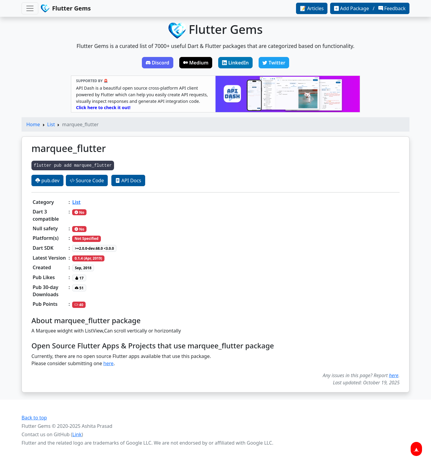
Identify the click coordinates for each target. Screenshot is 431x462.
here (108, 363)
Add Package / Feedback (370, 8)
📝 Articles (312, 8)
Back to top (34, 417)
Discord (157, 62)
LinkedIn (235, 62)
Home (33, 124)
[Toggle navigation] (30, 8)
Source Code (87, 180)
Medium (196, 62)
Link (77, 434)
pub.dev (47, 180)
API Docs (128, 180)
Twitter (273, 62)
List (51, 124)
